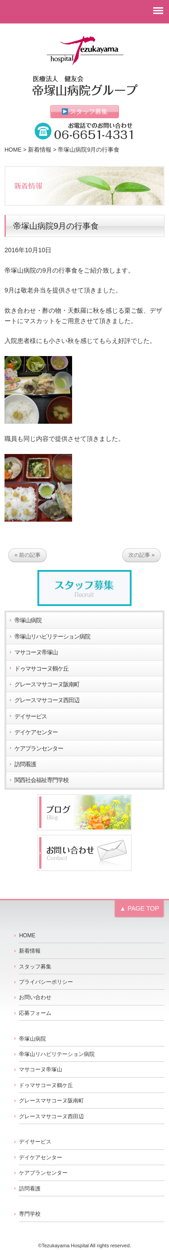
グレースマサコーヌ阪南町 (46, 684)
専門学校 (30, 1214)
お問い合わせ (35, 997)
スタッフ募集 (85, 111)
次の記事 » (141, 555)
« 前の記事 (27, 555)
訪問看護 (25, 764)
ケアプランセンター (38, 748)
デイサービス (30, 716)
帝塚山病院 (27, 620)
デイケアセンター (36, 732)
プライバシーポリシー (46, 982)
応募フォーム (35, 1013)
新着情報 (39, 150)
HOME (13, 150)
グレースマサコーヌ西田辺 (46, 700)
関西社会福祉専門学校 (41, 780)
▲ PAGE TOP (139, 908)
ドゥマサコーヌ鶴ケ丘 (41, 669)
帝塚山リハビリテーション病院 (52, 637)
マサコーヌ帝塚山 (36, 652)
